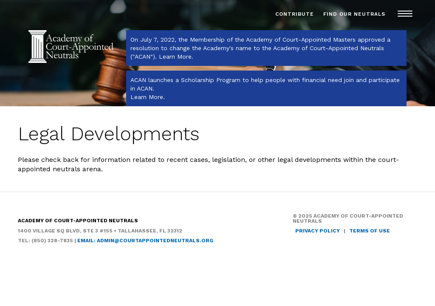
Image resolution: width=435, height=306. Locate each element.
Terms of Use (369, 231)
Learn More (175, 56)
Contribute (294, 14)
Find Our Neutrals (354, 14)
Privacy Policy (317, 231)
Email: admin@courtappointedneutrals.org (145, 241)
